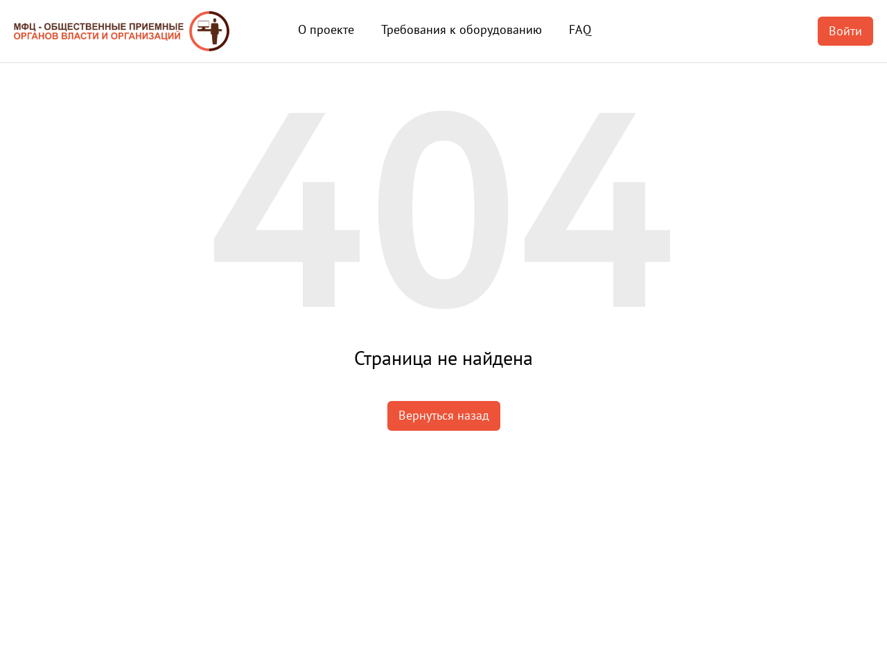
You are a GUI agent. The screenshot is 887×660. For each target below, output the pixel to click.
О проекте (326, 29)
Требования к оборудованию (461, 29)
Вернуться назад (443, 415)
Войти (845, 31)
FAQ (580, 29)
